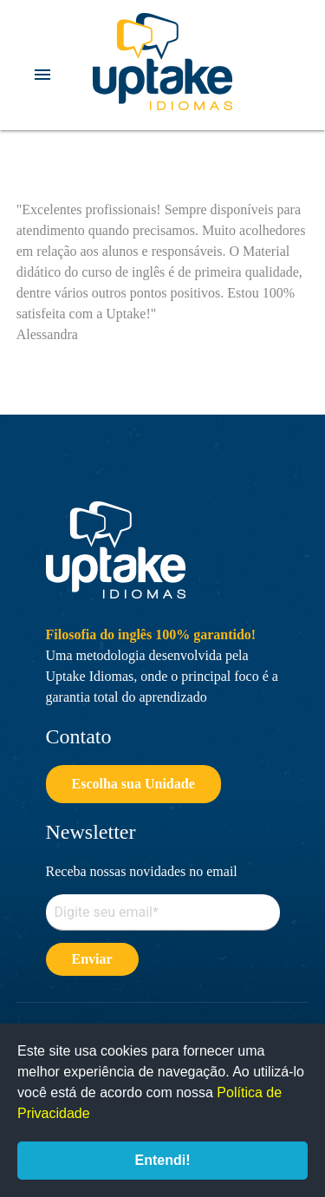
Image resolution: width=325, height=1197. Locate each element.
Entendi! (163, 1160)
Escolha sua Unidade (133, 783)
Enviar (92, 959)
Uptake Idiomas (162, 61)
